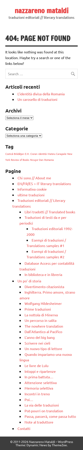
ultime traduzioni (30, 195)
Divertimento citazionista (44, 286)
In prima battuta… (39, 377)
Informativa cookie (32, 189)
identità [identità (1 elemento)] (42, 154)
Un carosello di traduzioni (37, 99)
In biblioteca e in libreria (43, 274)
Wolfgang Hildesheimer (43, 303)
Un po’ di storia (29, 281)
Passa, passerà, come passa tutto (50, 416)
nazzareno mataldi (41, 11)
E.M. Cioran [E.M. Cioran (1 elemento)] (31, 154)
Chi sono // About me (34, 178)
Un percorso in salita (40, 320)
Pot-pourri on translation (44, 411)
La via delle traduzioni (42, 405)
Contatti (23, 428)
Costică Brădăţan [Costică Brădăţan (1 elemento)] (14, 154)
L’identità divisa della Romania (41, 94)
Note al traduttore (39, 422)
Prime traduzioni (38, 309)
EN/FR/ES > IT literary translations (44, 183)
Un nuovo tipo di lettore (43, 348)
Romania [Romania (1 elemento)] (49, 159)
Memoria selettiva (39, 388)
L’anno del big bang (40, 337)
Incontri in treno (37, 394)
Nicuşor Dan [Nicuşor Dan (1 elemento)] (36, 159)
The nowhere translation (44, 326)
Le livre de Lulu (36, 365)
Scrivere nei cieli (37, 343)
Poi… (29, 399)
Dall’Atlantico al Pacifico (43, 331)
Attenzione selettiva (41, 382)
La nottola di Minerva (41, 315)
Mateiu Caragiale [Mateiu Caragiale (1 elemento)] (57, 154)
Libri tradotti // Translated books (50, 212)
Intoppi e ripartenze (40, 371)
